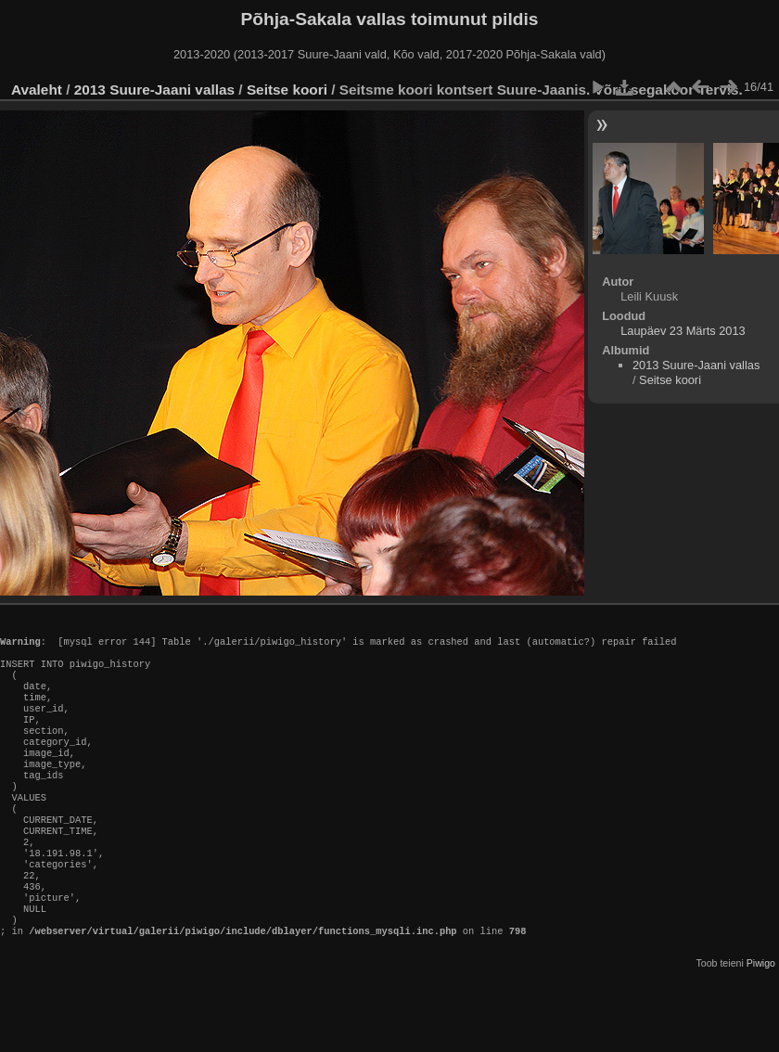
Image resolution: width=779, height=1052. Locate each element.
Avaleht (36, 89)
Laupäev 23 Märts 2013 (682, 331)
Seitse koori (287, 89)
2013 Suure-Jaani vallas (154, 89)
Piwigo (761, 1018)
